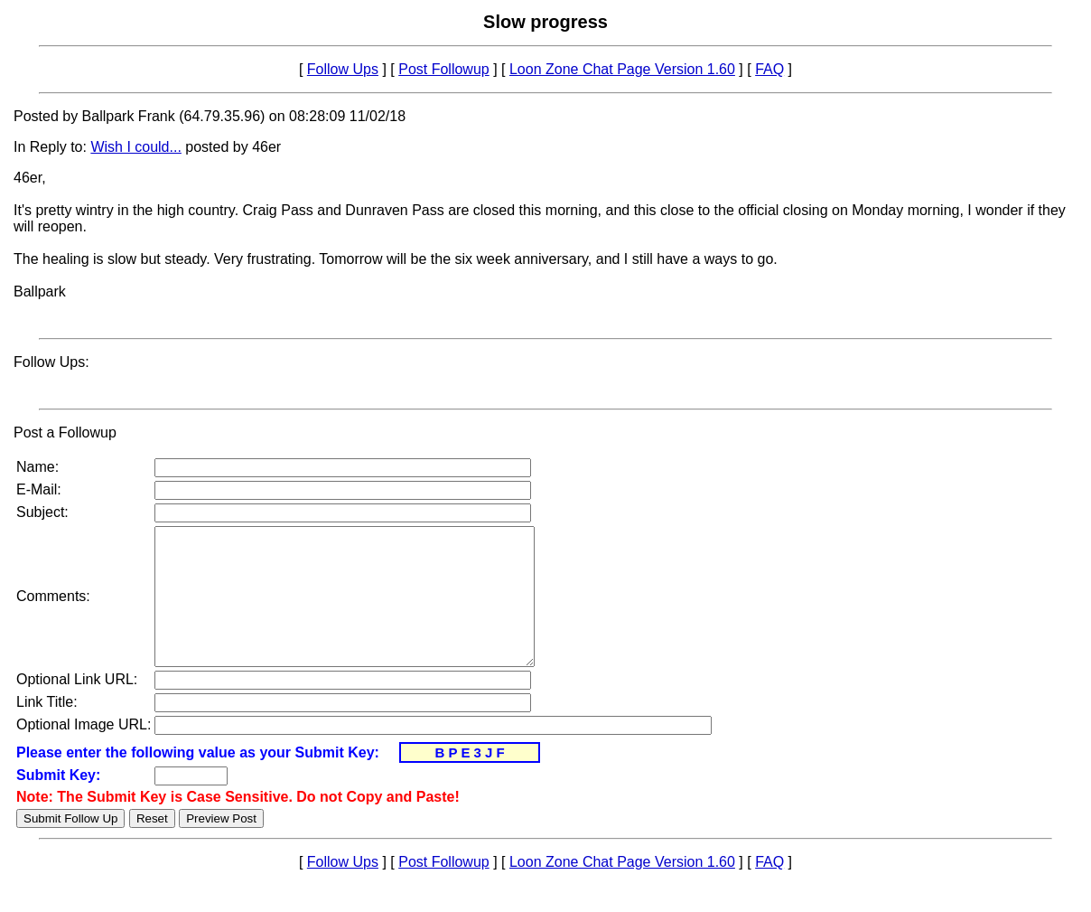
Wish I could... (135, 147)
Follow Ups (342, 69)
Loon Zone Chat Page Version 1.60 (622, 69)
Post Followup (444, 69)
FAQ (769, 69)
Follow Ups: (51, 362)
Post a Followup (65, 432)
